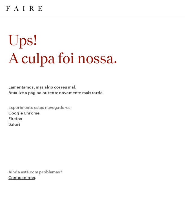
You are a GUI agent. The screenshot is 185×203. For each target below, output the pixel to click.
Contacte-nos (21, 177)
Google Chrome (23, 113)
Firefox (15, 118)
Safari (14, 124)
